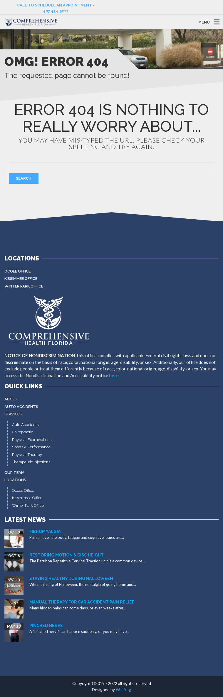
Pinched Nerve (46, 625)
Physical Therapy (27, 454)
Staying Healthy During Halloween (71, 578)
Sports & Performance (31, 447)
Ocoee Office (17, 271)
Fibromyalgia (45, 531)
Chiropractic (22, 432)
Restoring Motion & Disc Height (66, 555)
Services (13, 414)
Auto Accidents (21, 407)
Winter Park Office (23, 286)
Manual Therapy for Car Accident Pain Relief (81, 602)
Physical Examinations (31, 439)
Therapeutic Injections (31, 462)
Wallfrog (123, 689)
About (11, 399)
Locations (15, 480)
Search (23, 178)
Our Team (14, 472)
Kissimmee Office (20, 278)
